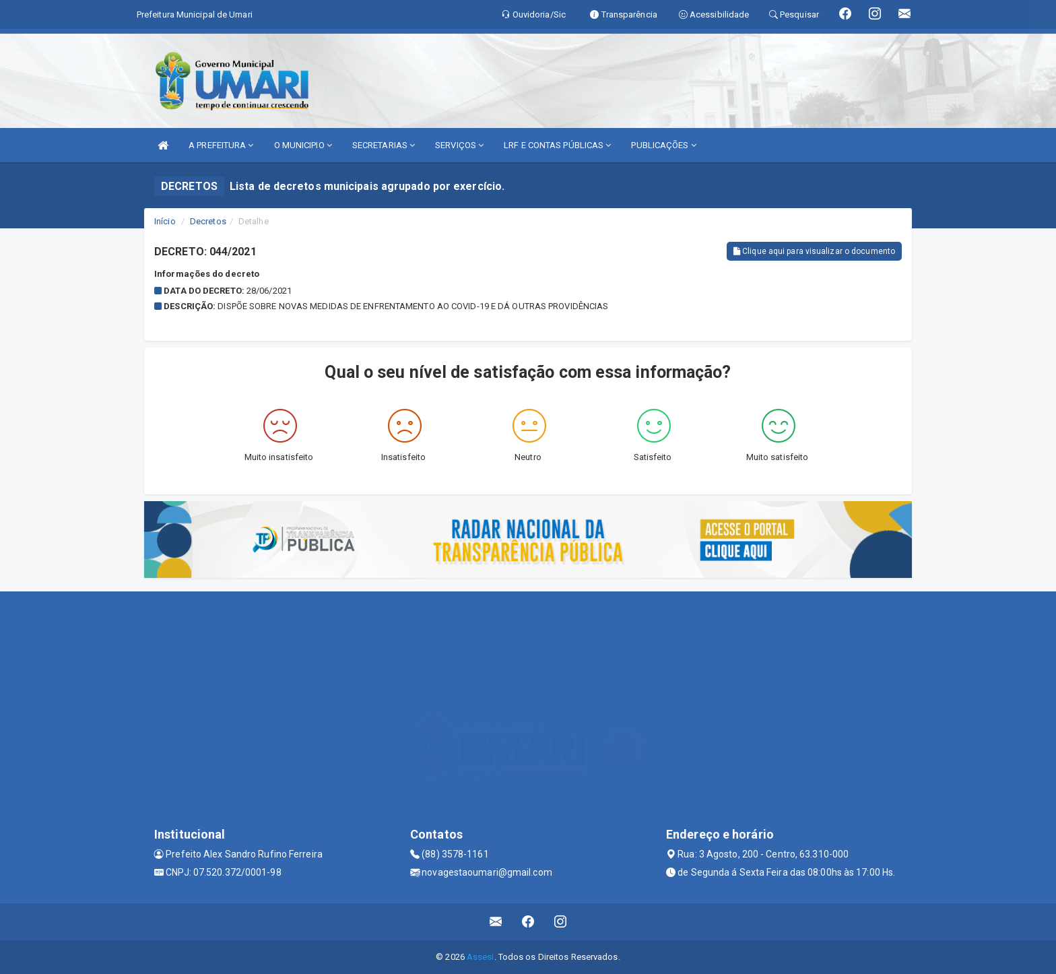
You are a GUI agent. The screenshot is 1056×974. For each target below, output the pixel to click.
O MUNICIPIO (303, 145)
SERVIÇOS (459, 145)
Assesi (480, 957)
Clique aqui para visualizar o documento (814, 251)
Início (165, 221)
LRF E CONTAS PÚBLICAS (557, 145)
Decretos (208, 221)
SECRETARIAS (383, 145)
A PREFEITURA (221, 145)
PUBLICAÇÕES (663, 145)
